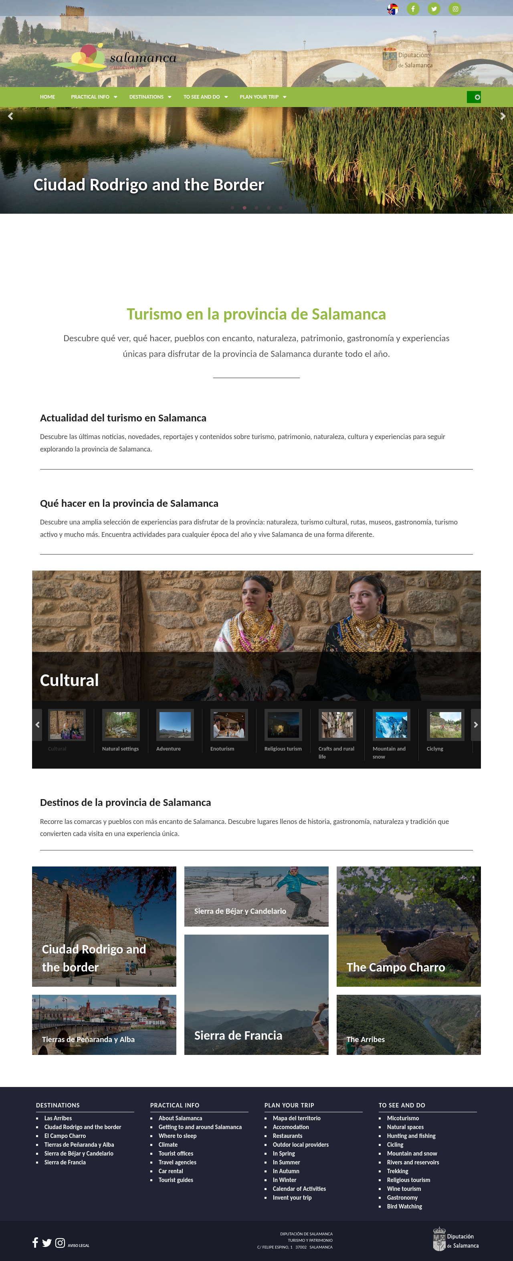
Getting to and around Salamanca (200, 1127)
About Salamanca (180, 1118)
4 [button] (269, 208)
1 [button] (232, 208)
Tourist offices (176, 1153)
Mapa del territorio (297, 1118)
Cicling (395, 1144)
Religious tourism (408, 1180)
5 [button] (281, 208)
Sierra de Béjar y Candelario (78, 1153)
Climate (168, 1144)
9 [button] (305, 695)
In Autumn (286, 1171)
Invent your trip (292, 1197)
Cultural (69, 680)
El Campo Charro (65, 1136)
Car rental (171, 1171)
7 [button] (281, 695)
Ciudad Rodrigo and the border (82, 1127)
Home (47, 96)
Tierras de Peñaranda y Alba (79, 1144)
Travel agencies (177, 1162)
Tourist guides (176, 1180)
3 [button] (256, 208)
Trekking (397, 1171)
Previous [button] (10, 117)
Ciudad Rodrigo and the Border (149, 184)
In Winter (285, 1180)
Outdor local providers (301, 1144)
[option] (256, 636)
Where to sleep (178, 1136)
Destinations (152, 97)
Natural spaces (405, 1127)
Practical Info (96, 97)
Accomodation (291, 1127)
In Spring (284, 1153)
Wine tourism (404, 1188)
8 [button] (293, 695)
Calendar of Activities (299, 1188)
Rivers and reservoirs (413, 1162)
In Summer (286, 1162)
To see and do (208, 97)
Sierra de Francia (65, 1162)
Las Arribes (58, 1118)
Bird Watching (404, 1206)
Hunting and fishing (411, 1136)
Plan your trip (265, 97)
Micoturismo (403, 1118)
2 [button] (244, 208)
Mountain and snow (412, 1153)
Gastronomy (402, 1197)
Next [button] (503, 117)
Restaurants (288, 1136)
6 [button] (269, 695)
